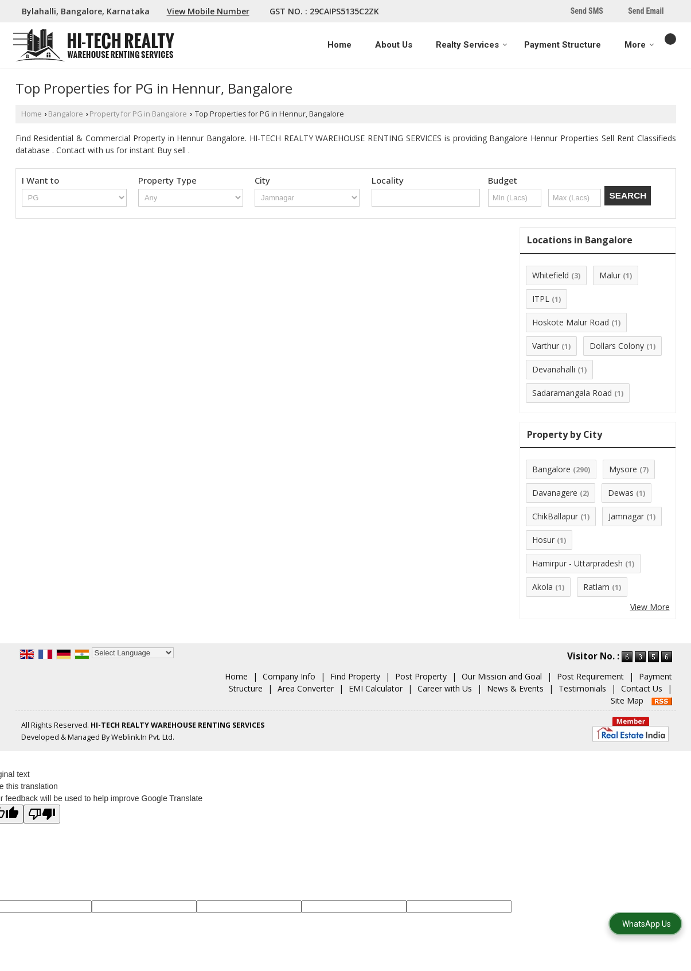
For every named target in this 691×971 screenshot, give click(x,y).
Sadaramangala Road (572, 392)
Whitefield (550, 275)
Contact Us (641, 688)
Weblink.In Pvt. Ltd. (142, 737)
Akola (542, 586)
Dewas (621, 492)
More (639, 45)
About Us (393, 45)
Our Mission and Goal (502, 676)
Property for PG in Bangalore (138, 114)
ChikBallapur (555, 516)
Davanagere (554, 492)
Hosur (543, 539)
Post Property (421, 676)
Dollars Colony (617, 345)
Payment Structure (562, 45)
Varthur (545, 345)
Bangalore (65, 114)
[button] (208, 11)
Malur (609, 275)
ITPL (540, 298)
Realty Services (471, 45)
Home (339, 45)
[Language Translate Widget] (133, 652)
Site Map (627, 700)
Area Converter (306, 688)
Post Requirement (590, 676)
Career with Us (444, 688)
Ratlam (596, 586)
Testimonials (582, 688)
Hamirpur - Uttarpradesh (577, 563)
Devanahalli (553, 369)
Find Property (355, 676)
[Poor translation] (42, 814)
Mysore (623, 469)
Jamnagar (626, 516)
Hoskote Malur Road (570, 322)
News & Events (515, 688)
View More (650, 606)
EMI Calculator (376, 688)
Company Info (289, 676)
